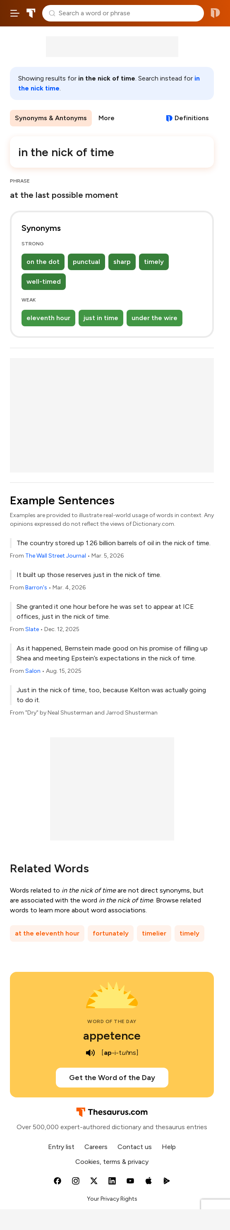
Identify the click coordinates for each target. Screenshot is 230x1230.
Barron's (36, 587)
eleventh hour (48, 318)
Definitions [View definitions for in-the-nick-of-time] (192, 118)
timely (154, 262)
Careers (96, 1147)
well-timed (43, 281)
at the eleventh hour (47, 933)
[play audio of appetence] (91, 1053)
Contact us (134, 1147)
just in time (101, 318)
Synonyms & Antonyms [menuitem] (51, 118)
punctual (86, 262)
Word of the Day (112, 1021)
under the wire (154, 318)
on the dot (43, 262)
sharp (122, 262)
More (106, 118)
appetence (112, 1035)
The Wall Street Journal (55, 555)
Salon (33, 670)
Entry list (61, 1147)
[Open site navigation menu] (15, 13)
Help (169, 1147)
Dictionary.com (215, 13)
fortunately (111, 933)
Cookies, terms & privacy (112, 1162)
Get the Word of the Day (112, 1077)
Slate (32, 629)
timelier (154, 933)
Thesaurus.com (31, 13)
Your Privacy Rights (112, 1198)
